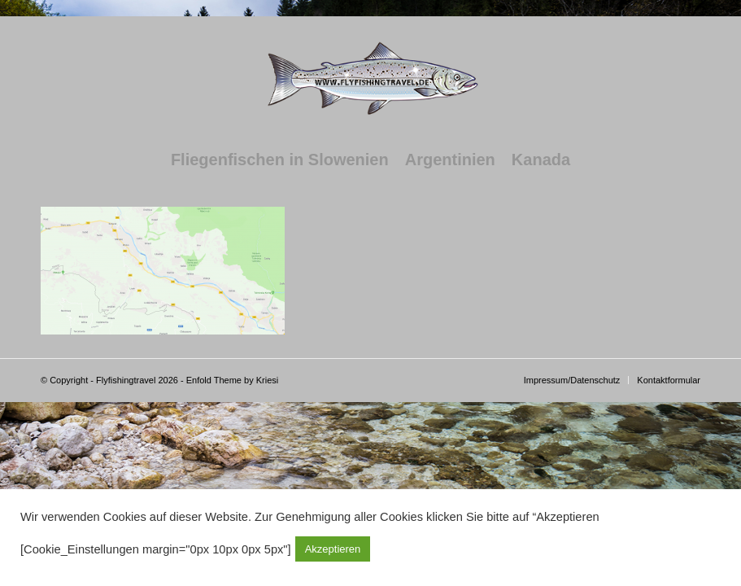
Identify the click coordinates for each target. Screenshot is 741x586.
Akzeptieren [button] (333, 549)
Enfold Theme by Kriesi (232, 380)
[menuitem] (280, 159)
